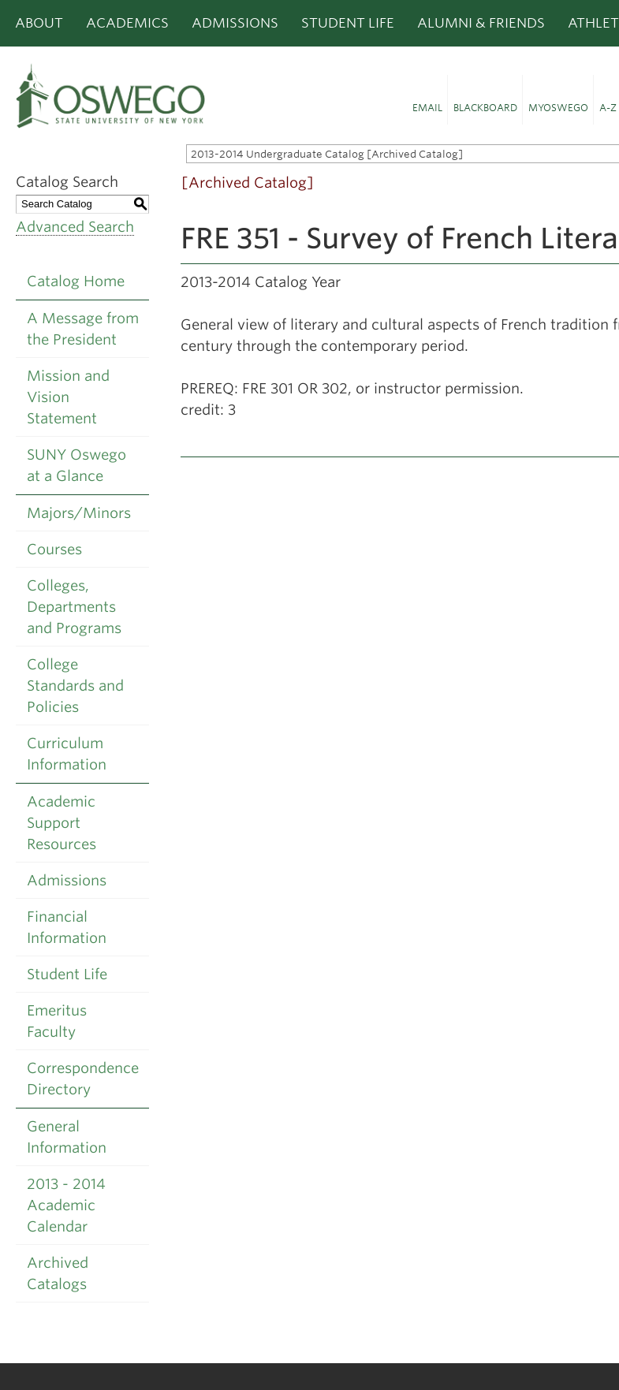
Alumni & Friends (481, 23)
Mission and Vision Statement (68, 397)
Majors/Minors (79, 513)
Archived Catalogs (57, 1273)
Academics (127, 23)
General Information (66, 1137)
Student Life (347, 23)
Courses (54, 549)
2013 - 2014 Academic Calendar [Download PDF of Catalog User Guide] (66, 1205)
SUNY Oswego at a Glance (76, 465)
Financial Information (66, 927)
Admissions (235, 23)
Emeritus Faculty (57, 1021)
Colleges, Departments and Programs (74, 606)
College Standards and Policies (75, 685)
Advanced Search (75, 226)
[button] (427, 100)
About (39, 23)
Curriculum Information (66, 754)
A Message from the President (83, 329)
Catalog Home (76, 281)
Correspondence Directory (83, 1078)
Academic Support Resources (61, 822)
